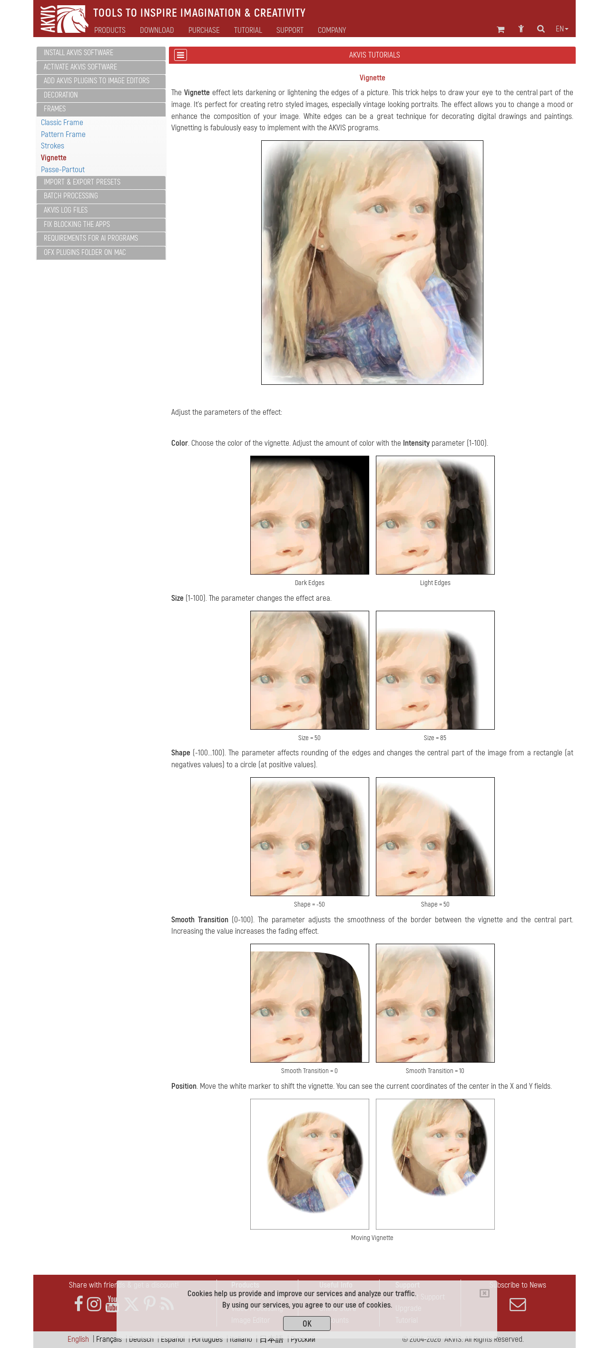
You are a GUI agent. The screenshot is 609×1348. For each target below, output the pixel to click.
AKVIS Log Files (66, 210)
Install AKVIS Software (78, 53)
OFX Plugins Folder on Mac (85, 252)
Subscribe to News (518, 1296)
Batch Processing (71, 196)
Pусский (303, 1339)
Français (109, 1339)
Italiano (241, 1339)
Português (207, 1339)
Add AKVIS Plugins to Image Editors (96, 81)
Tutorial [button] (248, 30)
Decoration (61, 95)
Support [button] (290, 30)
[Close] (485, 1293)
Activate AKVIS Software (80, 67)
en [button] (562, 29)
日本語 (271, 1339)
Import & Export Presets (82, 182)
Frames (55, 109)
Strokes (52, 146)
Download (157, 30)
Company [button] (332, 30)
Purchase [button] (204, 30)
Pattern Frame (63, 134)
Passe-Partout (63, 170)
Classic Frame (62, 122)
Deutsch (141, 1339)
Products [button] (110, 30)
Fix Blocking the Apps (77, 224)
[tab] (101, 53)
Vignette (54, 158)
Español (173, 1339)
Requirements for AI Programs (91, 238)
